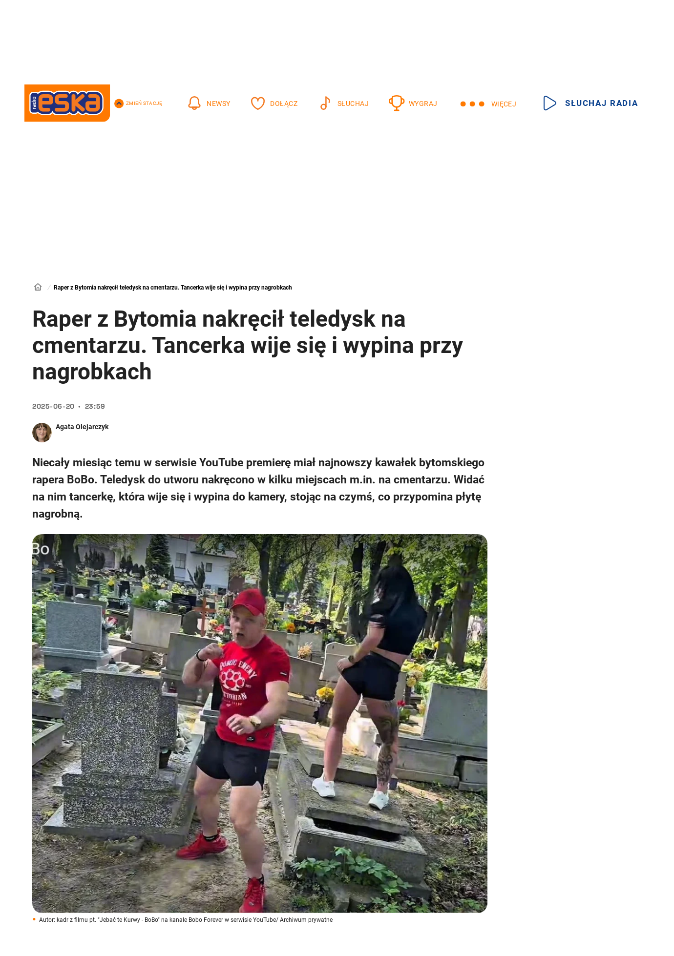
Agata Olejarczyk (82, 427)
